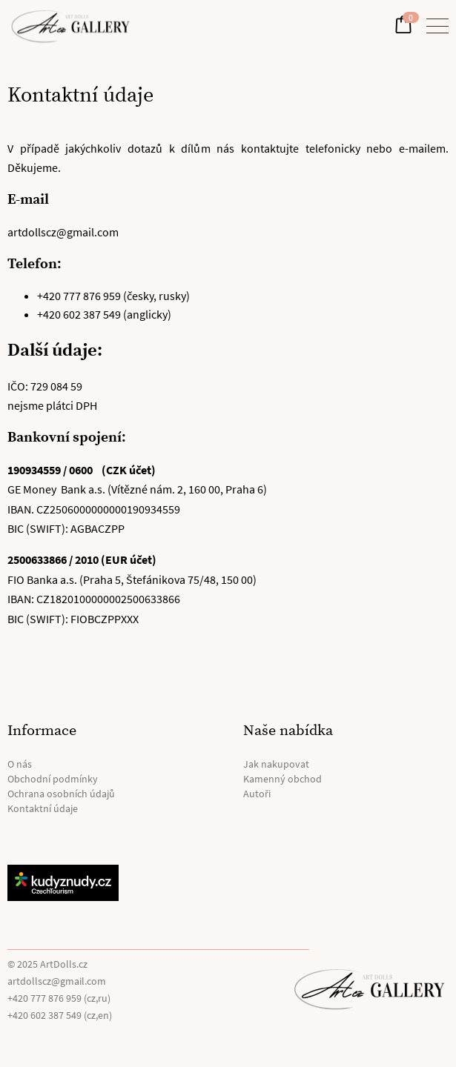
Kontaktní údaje (42, 808)
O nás (19, 764)
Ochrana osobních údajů (61, 793)
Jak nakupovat (276, 764)
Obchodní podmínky (52, 778)
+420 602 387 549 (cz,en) (59, 1015)
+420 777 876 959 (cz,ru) (58, 998)
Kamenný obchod (282, 778)
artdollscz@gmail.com (56, 981)
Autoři (257, 793)
